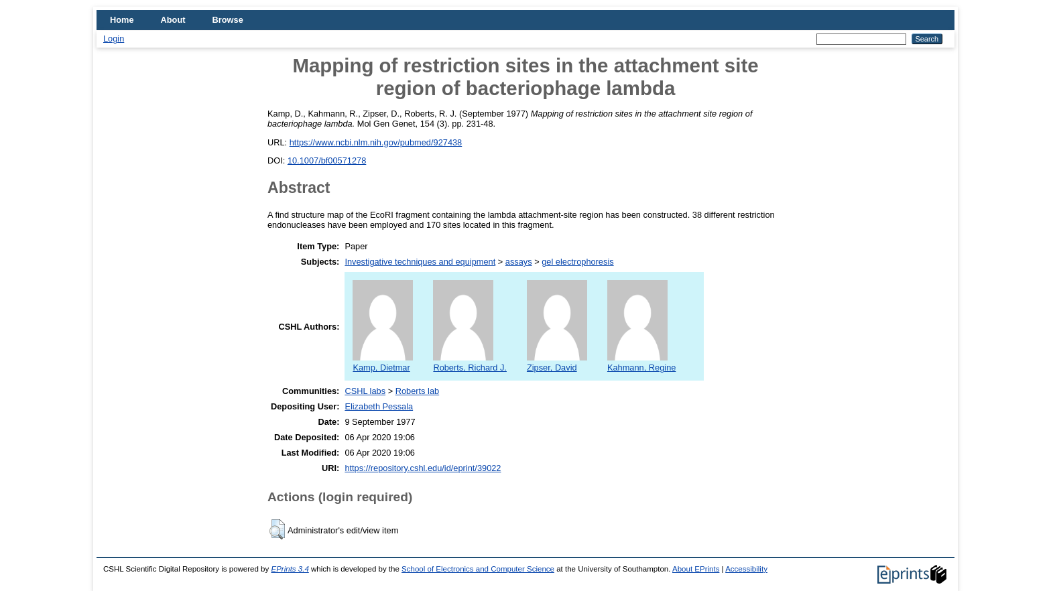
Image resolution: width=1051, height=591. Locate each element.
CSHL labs (365, 391)
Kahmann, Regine (641, 362)
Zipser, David (557, 362)
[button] (277, 529)
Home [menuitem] (122, 20)
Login (113, 39)
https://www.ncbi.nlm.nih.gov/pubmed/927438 (376, 142)
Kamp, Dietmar (383, 362)
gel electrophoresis (577, 262)
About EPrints (695, 569)
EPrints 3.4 (289, 569)
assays (518, 262)
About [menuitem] (173, 20)
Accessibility (746, 569)
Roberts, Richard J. (470, 362)
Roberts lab (417, 391)
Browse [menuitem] (227, 20)
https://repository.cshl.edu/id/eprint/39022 (423, 468)
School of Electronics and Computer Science (477, 569)
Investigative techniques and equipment (420, 262)
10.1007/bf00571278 (327, 160)
